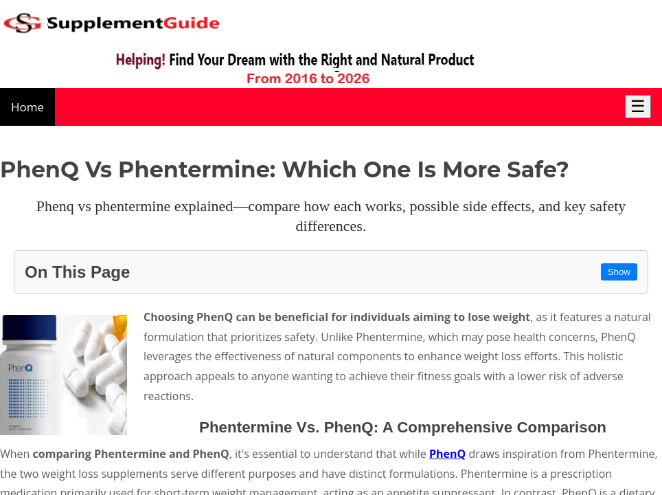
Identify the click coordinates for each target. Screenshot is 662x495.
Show (619, 272)
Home (27, 107)
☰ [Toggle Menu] (638, 106)
